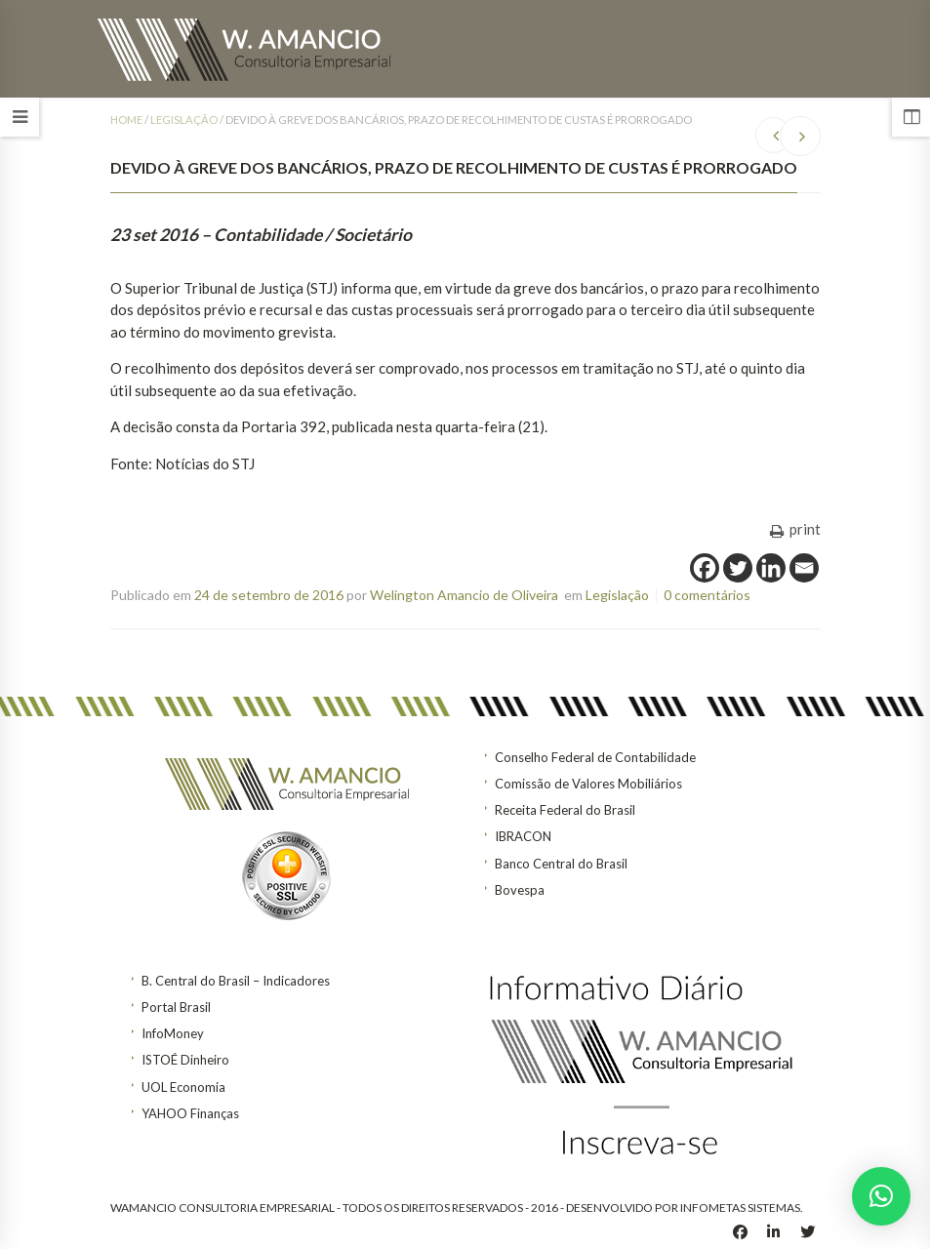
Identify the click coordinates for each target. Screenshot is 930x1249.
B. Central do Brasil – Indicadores (236, 980)
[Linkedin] (771, 568)
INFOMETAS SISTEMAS (740, 1207)
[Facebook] (704, 568)
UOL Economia (183, 1087)
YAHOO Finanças (190, 1113)
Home (126, 119)
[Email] (804, 568)
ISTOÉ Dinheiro (185, 1060)
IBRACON (523, 836)
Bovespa (520, 890)
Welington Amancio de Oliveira (464, 594)
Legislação (184, 119)
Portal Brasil (176, 1007)
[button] (881, 1196)
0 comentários (707, 594)
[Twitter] (737, 568)
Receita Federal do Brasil (565, 810)
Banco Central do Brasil (561, 863)
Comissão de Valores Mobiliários (588, 783)
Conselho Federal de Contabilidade (595, 757)
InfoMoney (173, 1033)
